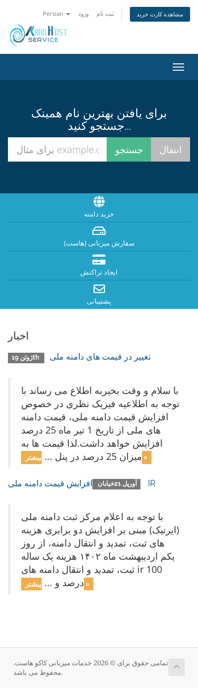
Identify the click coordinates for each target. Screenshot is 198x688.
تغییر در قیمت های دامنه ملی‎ (100, 357)
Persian (56, 13)
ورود (83, 13)
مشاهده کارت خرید (160, 14)
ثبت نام (105, 13)
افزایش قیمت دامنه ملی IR (81, 483)
